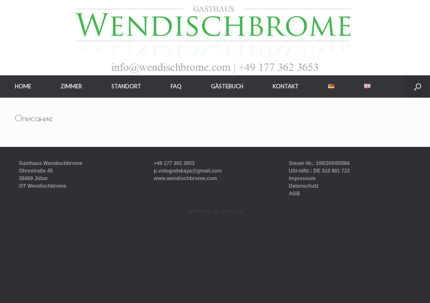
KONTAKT (286, 86)
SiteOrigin (232, 211)
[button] (417, 86)
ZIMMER (71, 86)
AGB (294, 194)
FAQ (175, 86)
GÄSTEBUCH (227, 86)
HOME (23, 86)
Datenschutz (304, 186)
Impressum (302, 178)
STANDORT (126, 86)
